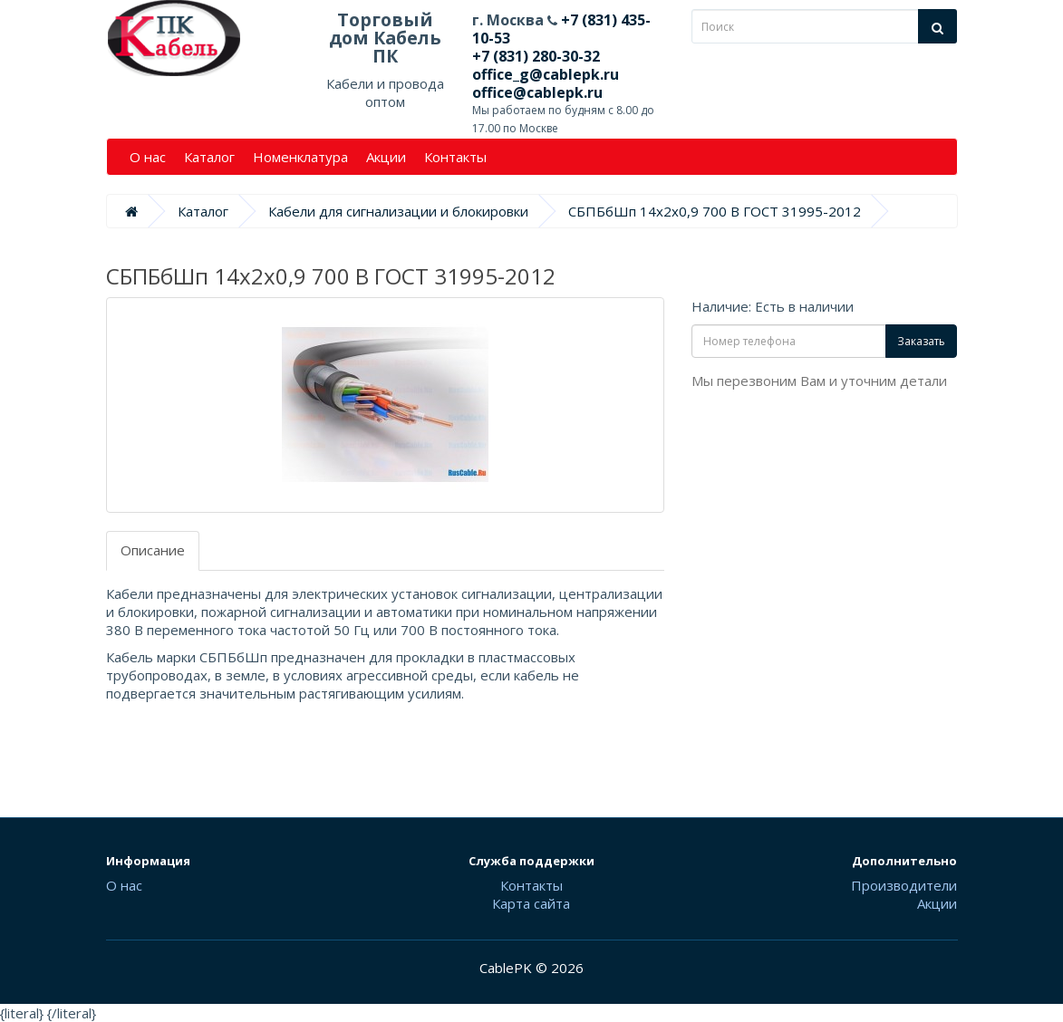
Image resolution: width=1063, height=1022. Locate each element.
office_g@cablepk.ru (545, 74)
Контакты (455, 157)
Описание (153, 550)
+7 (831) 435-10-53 (561, 29)
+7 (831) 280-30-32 (536, 56)
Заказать (921, 341)
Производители (904, 885)
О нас (148, 157)
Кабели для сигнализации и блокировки (398, 211)
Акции (386, 157)
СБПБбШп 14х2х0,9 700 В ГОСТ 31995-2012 (714, 211)
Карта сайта (531, 903)
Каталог (209, 157)
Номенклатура (300, 157)
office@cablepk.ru (537, 92)
